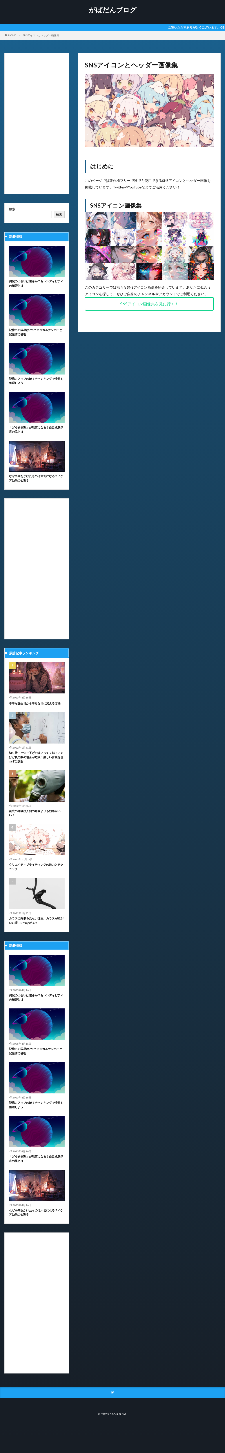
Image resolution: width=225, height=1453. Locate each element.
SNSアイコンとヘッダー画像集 (41, 35)
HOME (12, 35)
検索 (12, 209)
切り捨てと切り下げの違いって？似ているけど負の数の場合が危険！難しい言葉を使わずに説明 (35, 769)
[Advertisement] (37, 124)
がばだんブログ (112, 10)
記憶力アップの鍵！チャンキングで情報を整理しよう (35, 384)
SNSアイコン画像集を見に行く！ (149, 303)
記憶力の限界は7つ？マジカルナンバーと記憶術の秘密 (36, 333)
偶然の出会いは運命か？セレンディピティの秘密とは (35, 284)
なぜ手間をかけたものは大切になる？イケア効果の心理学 (33, 484)
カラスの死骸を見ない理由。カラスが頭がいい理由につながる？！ (35, 936)
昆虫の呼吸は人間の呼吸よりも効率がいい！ (35, 826)
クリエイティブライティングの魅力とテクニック (35, 881)
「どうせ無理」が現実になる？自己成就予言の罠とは (35, 433)
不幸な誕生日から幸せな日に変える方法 (35, 711)
